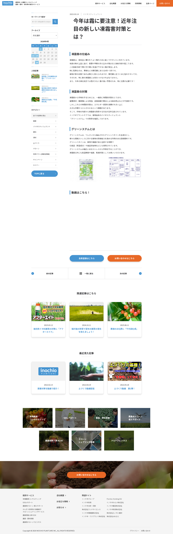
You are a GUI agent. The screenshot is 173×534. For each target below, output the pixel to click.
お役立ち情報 (126, 3)
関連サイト (86, 495)
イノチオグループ (88, 499)
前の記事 (42, 273)
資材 (34, 137)
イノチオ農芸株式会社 (114, 506)
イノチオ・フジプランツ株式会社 (93, 516)
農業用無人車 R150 (29, 515)
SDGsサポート (28, 502)
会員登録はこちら (87, 258)
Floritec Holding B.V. (114, 499)
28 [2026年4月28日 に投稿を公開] (37, 62)
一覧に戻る (86, 273)
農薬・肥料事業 (28, 518)
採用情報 (138, 3)
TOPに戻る (39, 173)
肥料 (34, 132)
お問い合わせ (145, 530)
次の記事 (131, 273)
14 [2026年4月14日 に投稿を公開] (37, 55)
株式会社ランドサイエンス (91, 509)
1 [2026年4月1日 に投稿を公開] (40, 49)
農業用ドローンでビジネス (32, 522)
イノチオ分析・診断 (89, 506)
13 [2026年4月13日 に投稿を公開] (33, 55)
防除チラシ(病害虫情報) (41, 154)
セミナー (36, 165)
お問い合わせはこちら (124, 258)
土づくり (36, 143)
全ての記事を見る (39, 115)
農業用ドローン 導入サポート (33, 506)
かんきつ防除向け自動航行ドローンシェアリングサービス (33, 510)
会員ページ (150, 3)
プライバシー (134, 530)
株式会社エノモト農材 (114, 513)
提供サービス (100, 3)
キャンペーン (37, 159)
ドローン (36, 148)
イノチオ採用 (86, 502)
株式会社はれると (113, 516)
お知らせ (60, 507)
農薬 (34, 121)
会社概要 (113, 3)
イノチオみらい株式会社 (115, 502)
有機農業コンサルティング (32, 499)
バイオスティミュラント (92, 14)
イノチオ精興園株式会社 (90, 513)
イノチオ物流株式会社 (114, 509)
